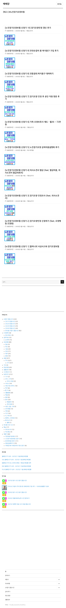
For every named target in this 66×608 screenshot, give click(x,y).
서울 (6, 349)
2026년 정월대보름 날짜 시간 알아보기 (19, 498)
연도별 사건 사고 (8, 425)
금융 (5, 358)
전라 (6, 351)
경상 (6, 344)
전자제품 (7, 408)
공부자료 (6, 337)
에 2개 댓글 (30, 150)
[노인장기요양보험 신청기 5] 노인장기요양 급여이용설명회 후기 (32, 147)
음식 (6, 399)
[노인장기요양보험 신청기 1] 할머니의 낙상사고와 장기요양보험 (32, 247)
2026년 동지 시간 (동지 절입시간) (17, 492)
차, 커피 (7, 415)
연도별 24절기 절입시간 (12, 330)
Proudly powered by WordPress (17, 604)
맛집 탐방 (6, 367)
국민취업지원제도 (10, 436)
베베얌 (6, 4)
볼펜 (8, 422)
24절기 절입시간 (8, 319)
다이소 (7, 383)
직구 (6, 413)
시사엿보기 (7, 372)
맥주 (6, 388)
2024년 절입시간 (10, 328)
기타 (5, 365)
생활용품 (7, 392)
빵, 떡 (6, 390)
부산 (6, 346)
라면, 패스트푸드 (10, 385)
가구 (6, 376)
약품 (6, 395)
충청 (6, 356)
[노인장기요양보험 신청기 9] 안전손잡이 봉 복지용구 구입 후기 (31, 51)
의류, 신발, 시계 (9, 406)
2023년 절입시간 (10, 326)
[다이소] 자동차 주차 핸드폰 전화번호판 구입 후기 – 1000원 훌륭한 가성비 (28, 486)
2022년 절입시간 (10, 323)
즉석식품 (9, 404)
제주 (6, 353)
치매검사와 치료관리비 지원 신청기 (15, 445)
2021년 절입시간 (10, 321)
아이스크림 (10, 381)
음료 (6, 397)
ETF (8, 362)
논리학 (7, 339)
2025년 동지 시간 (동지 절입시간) (17, 480)
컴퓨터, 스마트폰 (10, 418)
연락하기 (7, 575)
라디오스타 (8, 429)
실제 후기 (6, 374)
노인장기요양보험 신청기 (12, 438)
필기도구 (7, 420)
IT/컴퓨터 (6, 333)
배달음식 (9, 402)
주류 (6, 411)
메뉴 (60, 4)
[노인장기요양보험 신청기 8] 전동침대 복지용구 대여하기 (29, 74)
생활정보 (6, 369)
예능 (5, 427)
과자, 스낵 (8, 379)
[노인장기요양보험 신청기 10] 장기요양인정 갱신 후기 (28, 28)
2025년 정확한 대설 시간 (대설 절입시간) (19, 504)
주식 (6, 360)
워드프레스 (8, 335)
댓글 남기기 (29, 30)
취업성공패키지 (9, 443)
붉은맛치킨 (10, 30)
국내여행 (6, 342)
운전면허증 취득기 (10, 441)
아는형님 (7, 431)
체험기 (5, 434)
